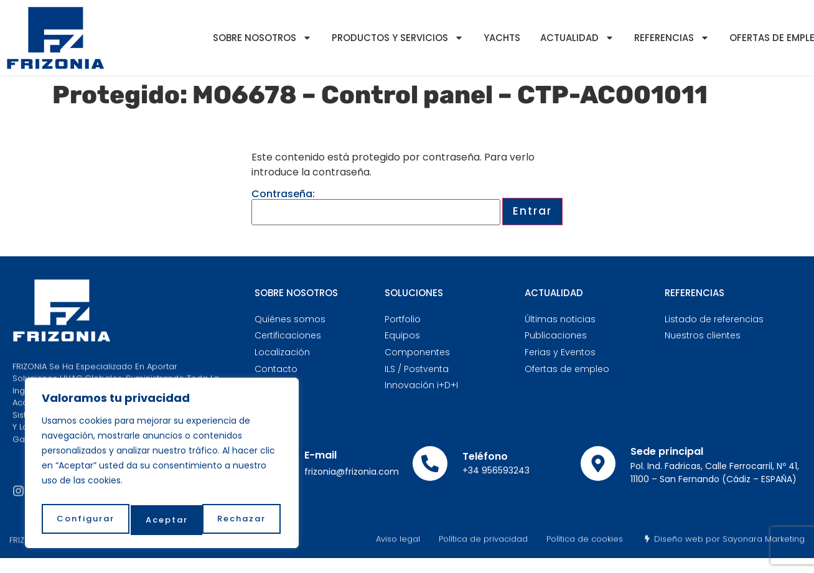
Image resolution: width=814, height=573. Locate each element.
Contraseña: (375, 207)
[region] (162, 466)
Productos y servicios (398, 38)
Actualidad (577, 38)
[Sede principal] (598, 463)
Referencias (671, 38)
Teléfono (485, 456)
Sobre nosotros (262, 38)
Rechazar (170, 520)
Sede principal (666, 451)
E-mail (320, 455)
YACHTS (502, 37)
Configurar (84, 520)
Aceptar (247, 520)
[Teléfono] (430, 463)
